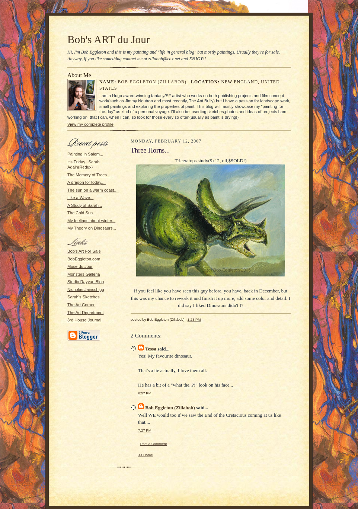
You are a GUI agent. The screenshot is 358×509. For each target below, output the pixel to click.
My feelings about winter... (91, 220)
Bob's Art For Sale (84, 251)
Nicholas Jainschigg (85, 289)
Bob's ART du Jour (108, 39)
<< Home (145, 455)
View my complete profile (90, 124)
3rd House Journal (84, 320)
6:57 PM (144, 393)
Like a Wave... (80, 197)
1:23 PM (194, 319)
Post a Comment (153, 444)
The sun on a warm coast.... (93, 190)
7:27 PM (144, 430)
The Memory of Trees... (88, 175)
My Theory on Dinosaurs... (91, 228)
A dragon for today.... (86, 182)
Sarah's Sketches (83, 297)
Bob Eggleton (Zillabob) (153, 82)
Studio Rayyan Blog (85, 281)
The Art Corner (81, 304)
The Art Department (85, 312)
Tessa (150, 349)
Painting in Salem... (85, 154)
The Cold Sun (80, 213)
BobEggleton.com (83, 259)
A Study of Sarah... (84, 205)
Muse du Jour (80, 266)
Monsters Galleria (83, 274)
